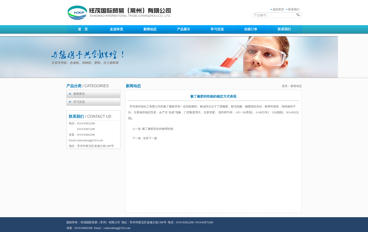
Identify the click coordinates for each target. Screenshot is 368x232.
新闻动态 (150, 29)
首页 (285, 86)
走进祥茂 (116, 29)
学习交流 (217, 29)
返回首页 (278, 9)
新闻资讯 (79, 93)
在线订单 (250, 29)
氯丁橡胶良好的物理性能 (157, 128)
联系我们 (293, 9)
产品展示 (183, 29)
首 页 (83, 29)
